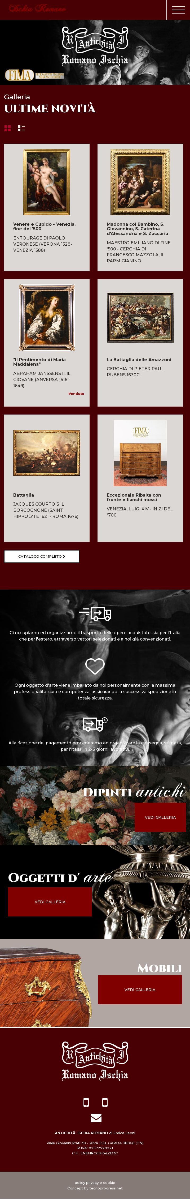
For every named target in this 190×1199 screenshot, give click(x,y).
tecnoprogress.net (106, 1188)
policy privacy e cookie (95, 1183)
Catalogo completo (39, 556)
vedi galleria (164, 818)
